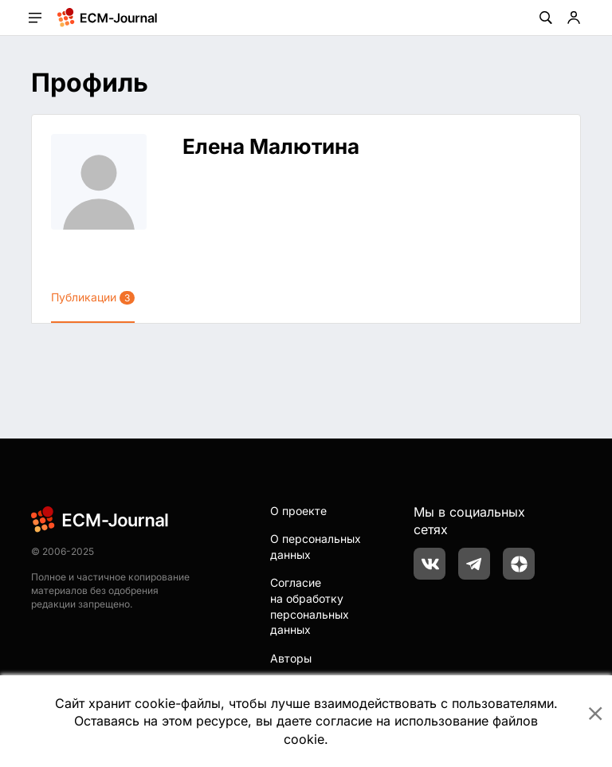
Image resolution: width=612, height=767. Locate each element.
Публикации (93, 297)
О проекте (298, 510)
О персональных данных (315, 546)
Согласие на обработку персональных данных (309, 606)
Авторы (291, 658)
